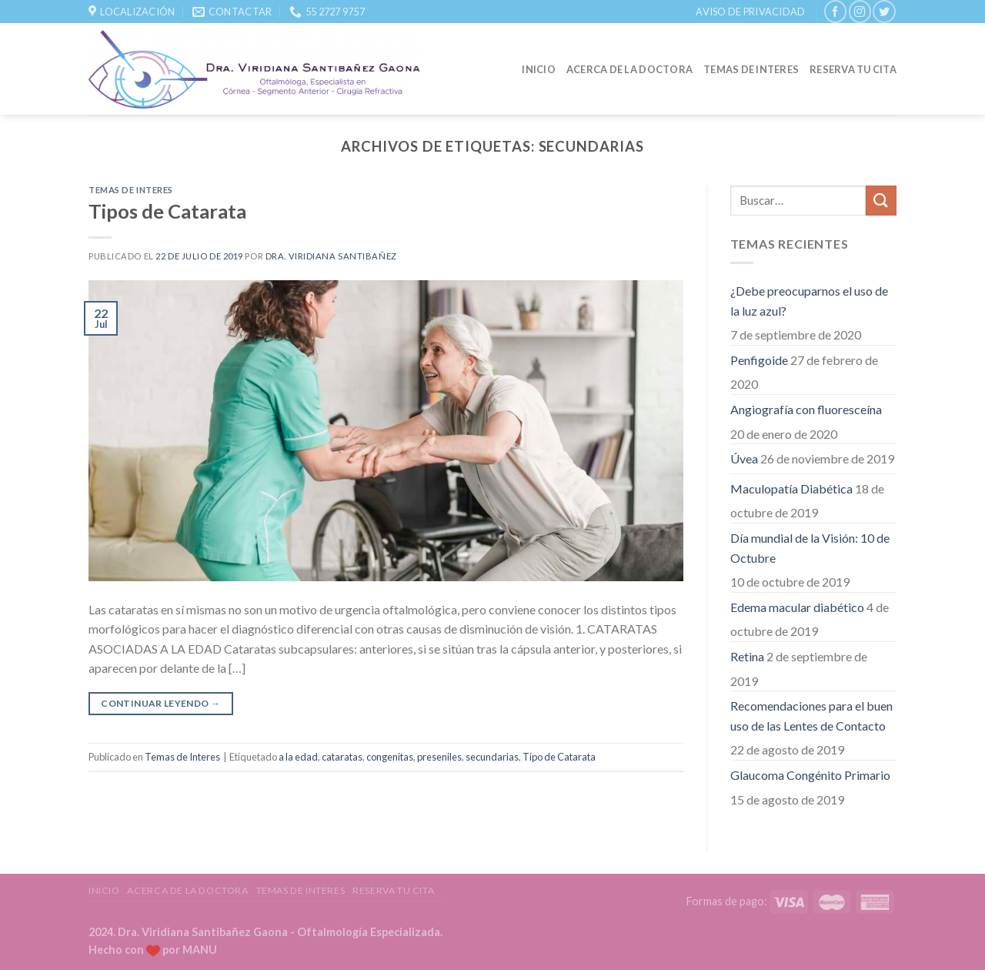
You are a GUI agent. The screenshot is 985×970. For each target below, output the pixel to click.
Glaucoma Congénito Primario (810, 775)
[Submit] (881, 201)
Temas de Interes (751, 69)
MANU (199, 949)
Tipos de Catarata (167, 210)
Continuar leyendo (160, 703)
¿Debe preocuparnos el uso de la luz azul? (809, 300)
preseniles (439, 757)
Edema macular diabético (797, 607)
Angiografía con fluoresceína (806, 409)
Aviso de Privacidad (750, 11)
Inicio (539, 69)
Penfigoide (759, 360)
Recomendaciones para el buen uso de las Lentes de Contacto (811, 715)
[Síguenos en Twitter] (884, 11)
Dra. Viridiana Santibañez (331, 256)
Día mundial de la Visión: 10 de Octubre (810, 547)
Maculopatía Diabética (791, 488)
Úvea (744, 458)
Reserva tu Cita (853, 69)
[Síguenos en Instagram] (860, 11)
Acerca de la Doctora (629, 69)
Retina (747, 656)
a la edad (298, 757)
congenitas (389, 757)
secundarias (492, 757)
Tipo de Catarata (559, 757)
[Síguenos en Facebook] (835, 11)
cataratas (342, 757)
